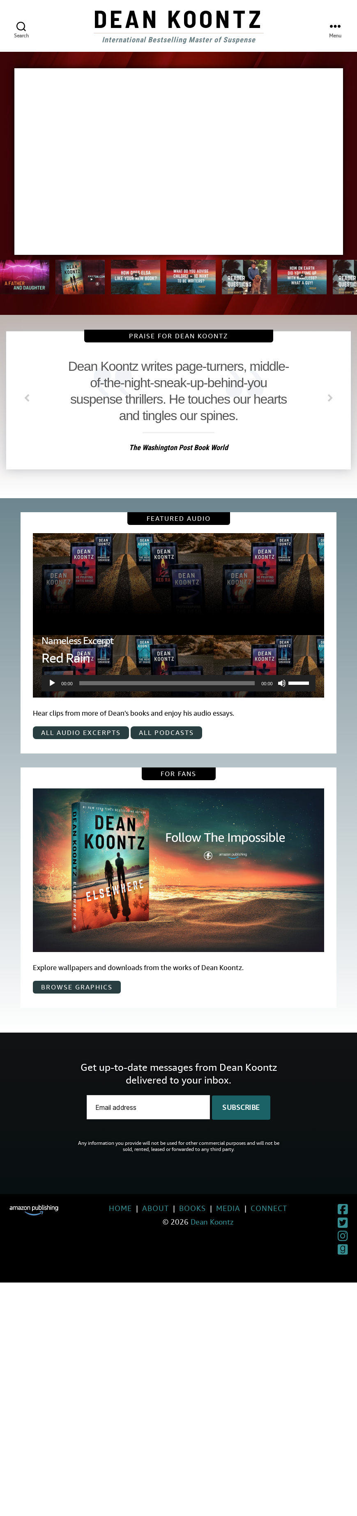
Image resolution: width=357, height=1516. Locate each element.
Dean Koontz (179, 18)
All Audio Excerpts (81, 732)
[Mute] (282, 683)
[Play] (52, 683)
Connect (250, 1208)
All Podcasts (166, 732)
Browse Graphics (77, 987)
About (137, 1208)
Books (174, 1208)
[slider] (167, 683)
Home (101, 1208)
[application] (178, 683)
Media (210, 1208)
